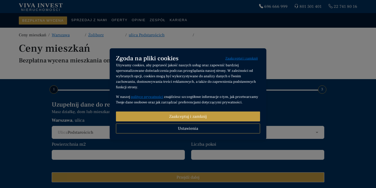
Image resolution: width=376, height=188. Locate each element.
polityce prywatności (147, 97)
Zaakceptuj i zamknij (241, 58)
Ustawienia (188, 128)
